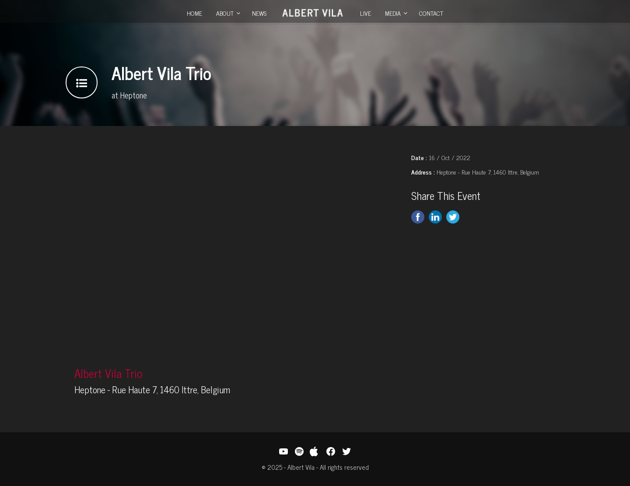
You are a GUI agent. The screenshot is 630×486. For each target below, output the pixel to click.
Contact (431, 13)
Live (365, 13)
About (225, 13)
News (259, 13)
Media (393, 13)
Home (194, 13)
